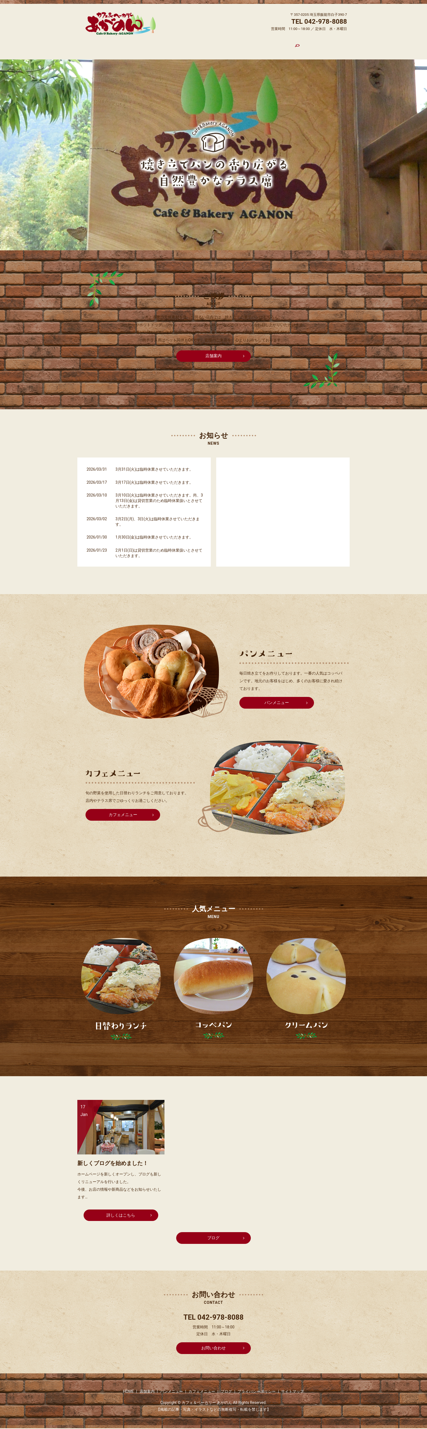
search (281, 46)
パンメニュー (199, 46)
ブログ (263, 46)
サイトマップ (292, 1392)
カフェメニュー (233, 46)
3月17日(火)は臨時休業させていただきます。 (154, 478)
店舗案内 (170, 46)
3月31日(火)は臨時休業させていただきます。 (154, 464)
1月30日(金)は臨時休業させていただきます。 (154, 532)
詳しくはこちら (121, 1209)
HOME (148, 46)
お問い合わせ (213, 1347)
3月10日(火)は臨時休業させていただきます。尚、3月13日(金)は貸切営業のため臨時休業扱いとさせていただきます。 (159, 495)
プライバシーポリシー (256, 1392)
